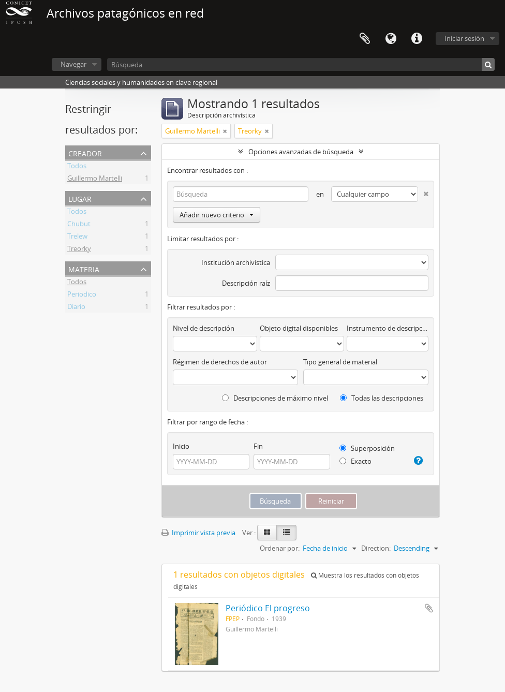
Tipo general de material (340, 361)
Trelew (77, 237)
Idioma (391, 39)
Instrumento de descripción (387, 328)
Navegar (73, 64)
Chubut (79, 225)
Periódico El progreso (268, 608)
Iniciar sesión (464, 38)
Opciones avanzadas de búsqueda (300, 151)
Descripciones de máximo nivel (275, 398)
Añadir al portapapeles (429, 608)
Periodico (81, 295)
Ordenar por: (280, 548)
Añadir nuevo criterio (217, 214)
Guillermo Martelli (94, 179)
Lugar (80, 198)
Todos (76, 167)
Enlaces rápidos (416, 39)
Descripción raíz (246, 283)
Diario (76, 308)
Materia (83, 268)
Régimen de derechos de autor (220, 361)
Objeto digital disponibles (299, 328)
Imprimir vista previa (198, 532)
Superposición (367, 448)
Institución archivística (235, 262)
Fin (258, 446)
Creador (85, 152)
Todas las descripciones (381, 398)
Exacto (355, 461)
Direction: (376, 548)
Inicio (181, 446)
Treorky (79, 250)
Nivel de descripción (203, 328)
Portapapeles (365, 39)
